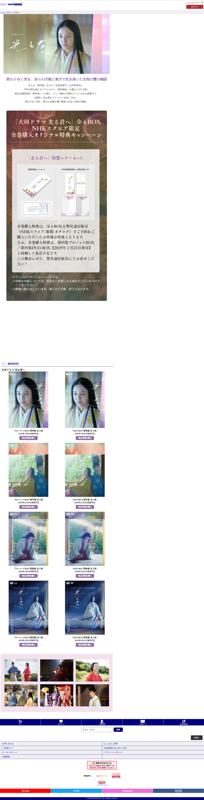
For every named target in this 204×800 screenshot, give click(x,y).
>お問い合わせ (7, 744)
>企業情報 (5, 757)
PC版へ (197, 738)
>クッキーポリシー (9, 752)
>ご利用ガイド (7, 748)
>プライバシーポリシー (113, 752)
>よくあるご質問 (111, 744)
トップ (3, 12)
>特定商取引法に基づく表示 (115, 748)
